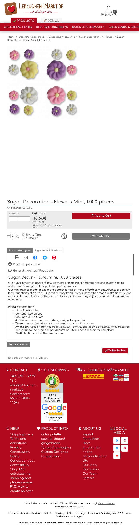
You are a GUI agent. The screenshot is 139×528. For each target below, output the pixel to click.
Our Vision (91, 469)
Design (51, 21)
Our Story (90, 465)
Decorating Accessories (62, 37)
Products (23, 21)
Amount (14, 213)
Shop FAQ (17, 469)
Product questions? (24, 264)
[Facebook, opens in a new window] (35, 257)
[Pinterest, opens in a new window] (54, 257)
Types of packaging (56, 447)
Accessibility (19, 465)
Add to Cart (101, 215)
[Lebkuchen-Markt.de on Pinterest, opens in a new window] (124, 448)
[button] (20, 250)
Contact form (20, 394)
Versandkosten (106, 503)
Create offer (101, 236)
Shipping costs (21, 434)
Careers (88, 478)
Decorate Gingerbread (52, 27)
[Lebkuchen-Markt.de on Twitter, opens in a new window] (116, 448)
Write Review (115, 350)
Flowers (109, 37)
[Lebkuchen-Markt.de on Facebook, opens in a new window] (116, 440)
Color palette (51, 434)
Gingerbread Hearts (18, 27)
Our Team (90, 473)
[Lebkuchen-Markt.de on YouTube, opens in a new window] (116, 455)
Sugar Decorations (89, 37)
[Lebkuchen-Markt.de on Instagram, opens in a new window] (124, 440)
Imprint (88, 434)
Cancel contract (22, 460)
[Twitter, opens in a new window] (44, 257)
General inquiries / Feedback (30, 271)
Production (91, 438)
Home (11, 37)
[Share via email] (26, 257)
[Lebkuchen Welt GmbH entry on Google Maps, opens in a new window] (54, 407)
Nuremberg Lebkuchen (88, 27)
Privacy (15, 447)
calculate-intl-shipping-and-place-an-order (21, 478)
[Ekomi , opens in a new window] (52, 388)
